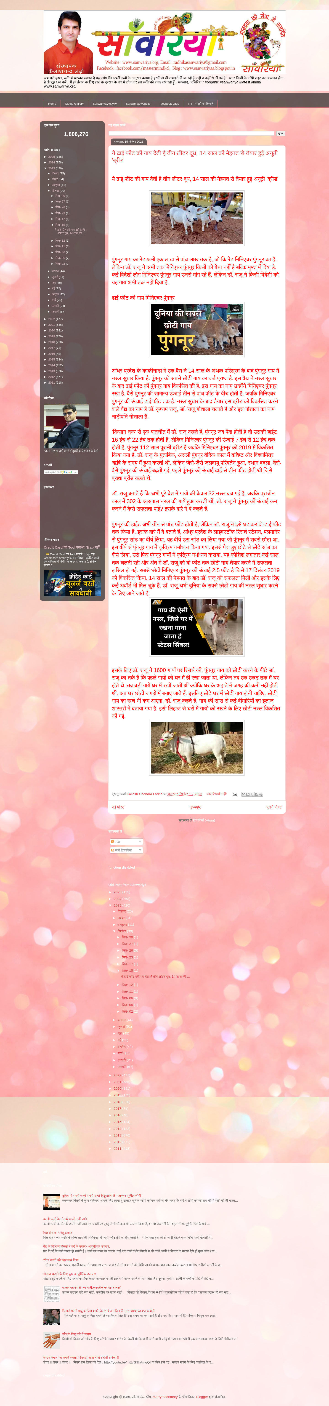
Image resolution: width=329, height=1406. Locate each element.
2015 (118, 1122)
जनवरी (122, 1067)
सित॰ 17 (128, 964)
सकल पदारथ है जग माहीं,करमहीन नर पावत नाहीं (91, 1287)
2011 (118, 1148)
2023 (118, 905)
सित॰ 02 (128, 1011)
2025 (118, 892)
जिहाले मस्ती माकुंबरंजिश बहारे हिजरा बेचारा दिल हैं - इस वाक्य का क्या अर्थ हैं (108, 1311)
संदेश (116, 842)
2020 (118, 1088)
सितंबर (122, 931)
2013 (118, 1135)
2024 (118, 899)
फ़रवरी (122, 1060)
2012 (118, 1142)
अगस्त (122, 1020)
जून (120, 1033)
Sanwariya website (138, 103)
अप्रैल (122, 1046)
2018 (118, 1102)
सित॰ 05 (128, 1005)
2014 (118, 1129)
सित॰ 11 (128, 991)
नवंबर (122, 918)
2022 (118, 1075)
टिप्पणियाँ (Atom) (204, 820)
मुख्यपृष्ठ (196, 807)
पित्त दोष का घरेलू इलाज (57, 1233)
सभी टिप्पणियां (121, 850)
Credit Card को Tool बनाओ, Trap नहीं (72, 547)
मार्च (121, 1053)
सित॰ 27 (128, 944)
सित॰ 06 (128, 998)
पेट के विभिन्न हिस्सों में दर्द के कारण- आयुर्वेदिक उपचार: (76, 1246)
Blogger (202, 1397)
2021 (118, 1082)
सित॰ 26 (128, 950)
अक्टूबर (123, 924)
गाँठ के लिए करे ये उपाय (76, 1334)
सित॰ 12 (128, 985)
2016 (118, 1115)
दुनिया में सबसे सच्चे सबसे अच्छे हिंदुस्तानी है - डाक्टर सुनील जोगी (101, 1196)
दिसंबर (122, 911)
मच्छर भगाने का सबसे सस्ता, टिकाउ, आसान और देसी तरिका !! (81, 1357)
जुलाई (122, 1026)
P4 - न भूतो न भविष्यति (200, 103)
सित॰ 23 (128, 957)
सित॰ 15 (128, 970)
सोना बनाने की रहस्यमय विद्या (61, 1260)
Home (52, 103)
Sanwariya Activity (105, 103)
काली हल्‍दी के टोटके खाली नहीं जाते (65, 1219)
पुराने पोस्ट (274, 807)
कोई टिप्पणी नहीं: (217, 794)
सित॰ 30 (128, 937)
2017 (118, 1108)
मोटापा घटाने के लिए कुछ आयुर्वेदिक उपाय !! (69, 1274)
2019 (118, 1095)
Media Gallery (74, 103)
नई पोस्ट (118, 807)
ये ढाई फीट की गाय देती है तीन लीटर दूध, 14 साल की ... (155, 976)
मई (120, 1040)
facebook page (169, 103)
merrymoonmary (165, 1397)
